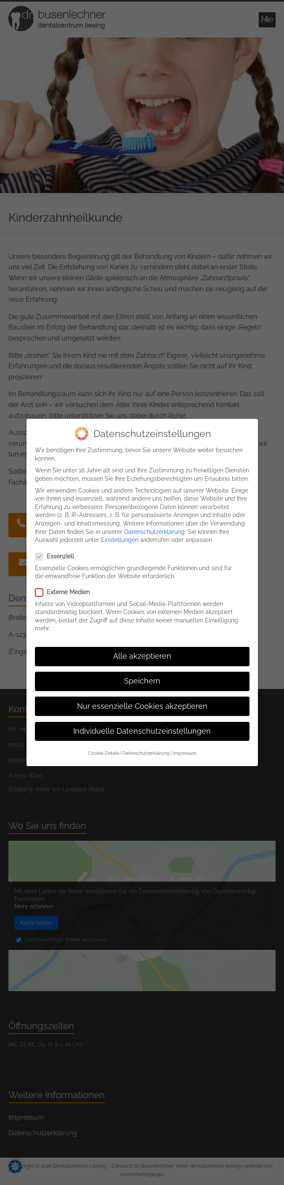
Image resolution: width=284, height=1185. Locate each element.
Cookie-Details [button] (103, 745)
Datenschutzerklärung (154, 524)
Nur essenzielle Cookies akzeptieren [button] (142, 699)
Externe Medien (66, 586)
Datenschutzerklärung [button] (146, 745)
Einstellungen (119, 532)
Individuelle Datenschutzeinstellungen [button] (142, 724)
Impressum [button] (184, 745)
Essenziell (58, 550)
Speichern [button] (142, 674)
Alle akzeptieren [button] (142, 649)
